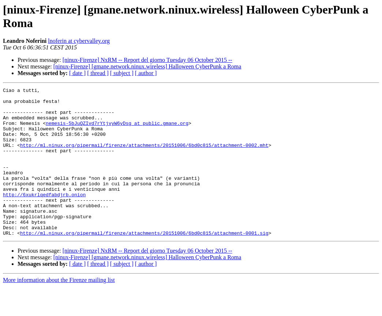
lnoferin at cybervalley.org (79, 41)
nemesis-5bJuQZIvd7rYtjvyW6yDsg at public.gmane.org (117, 130)
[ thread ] (98, 73)
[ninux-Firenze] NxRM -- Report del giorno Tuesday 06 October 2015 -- (147, 60)
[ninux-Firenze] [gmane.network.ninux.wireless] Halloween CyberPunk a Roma (147, 66)
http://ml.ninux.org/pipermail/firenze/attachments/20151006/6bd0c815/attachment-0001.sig (144, 262)
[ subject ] (122, 73)
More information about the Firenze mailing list (59, 309)
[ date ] (77, 73)
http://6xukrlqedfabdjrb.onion (44, 216)
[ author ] (146, 73)
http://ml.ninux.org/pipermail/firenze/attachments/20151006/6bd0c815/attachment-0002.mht (144, 157)
